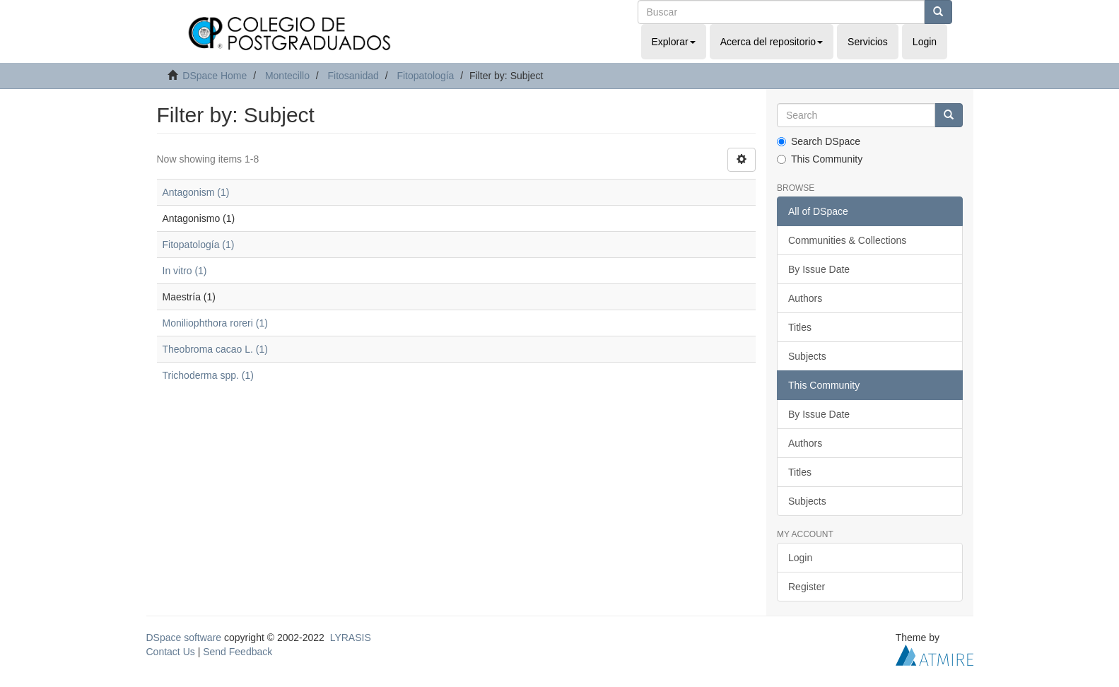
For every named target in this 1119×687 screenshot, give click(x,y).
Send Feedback (237, 651)
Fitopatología (425, 75)
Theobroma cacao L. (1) (215, 349)
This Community (819, 159)
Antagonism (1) (196, 192)
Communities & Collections (847, 240)
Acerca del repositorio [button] (771, 41)
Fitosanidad (352, 75)
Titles (800, 327)
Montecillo (287, 75)
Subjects (807, 356)
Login (800, 557)
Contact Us (170, 651)
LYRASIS (350, 637)
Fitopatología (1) (199, 244)
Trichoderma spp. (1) (208, 375)
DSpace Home (214, 75)
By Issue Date (819, 269)
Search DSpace (818, 141)
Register (806, 586)
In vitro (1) (185, 270)
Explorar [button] (674, 41)
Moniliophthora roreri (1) (215, 323)
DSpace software (184, 637)
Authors (805, 298)
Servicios (868, 41)
